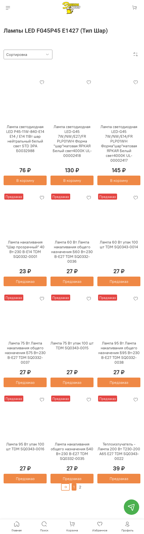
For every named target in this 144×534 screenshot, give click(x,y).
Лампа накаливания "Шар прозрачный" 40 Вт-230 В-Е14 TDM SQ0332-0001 (25, 249)
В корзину (25, 180)
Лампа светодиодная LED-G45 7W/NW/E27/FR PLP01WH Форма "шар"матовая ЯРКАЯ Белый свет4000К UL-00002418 (72, 141)
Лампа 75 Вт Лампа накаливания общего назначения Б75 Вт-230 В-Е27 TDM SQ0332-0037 (25, 353)
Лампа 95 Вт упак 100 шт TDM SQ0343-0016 (25, 446)
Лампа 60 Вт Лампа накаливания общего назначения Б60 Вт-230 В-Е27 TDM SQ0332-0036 (72, 252)
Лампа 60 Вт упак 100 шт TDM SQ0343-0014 (119, 244)
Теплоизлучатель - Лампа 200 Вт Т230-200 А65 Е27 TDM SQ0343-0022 (119, 451)
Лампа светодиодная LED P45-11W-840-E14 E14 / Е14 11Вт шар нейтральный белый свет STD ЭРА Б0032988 (25, 138)
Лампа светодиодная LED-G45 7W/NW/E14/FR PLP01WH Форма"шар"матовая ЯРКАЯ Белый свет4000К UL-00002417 (118, 143)
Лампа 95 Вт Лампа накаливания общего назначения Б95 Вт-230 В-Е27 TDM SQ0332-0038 (119, 353)
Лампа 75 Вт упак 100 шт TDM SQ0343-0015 (72, 345)
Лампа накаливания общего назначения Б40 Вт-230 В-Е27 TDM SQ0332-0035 (72, 451)
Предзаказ (25, 281)
